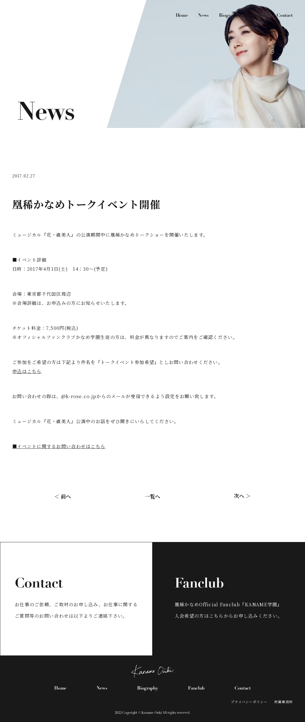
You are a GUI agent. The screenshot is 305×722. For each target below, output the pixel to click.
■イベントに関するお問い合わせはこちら (58, 446)
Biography (229, 15)
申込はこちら (27, 371)
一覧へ (152, 496)
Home (182, 15)
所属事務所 (283, 701)
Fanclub (258, 15)
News (203, 15)
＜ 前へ (62, 496)
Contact (285, 15)
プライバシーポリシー (249, 701)
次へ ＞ (242, 495)
